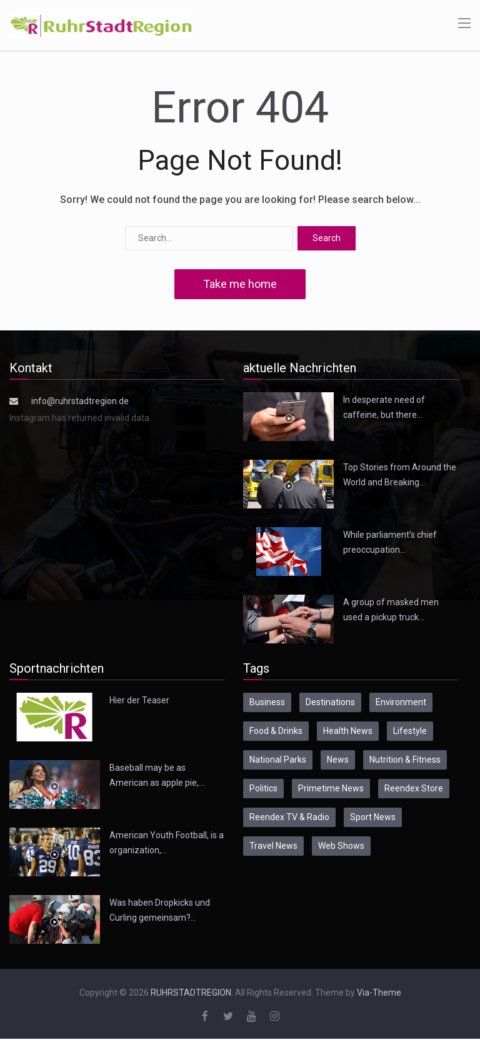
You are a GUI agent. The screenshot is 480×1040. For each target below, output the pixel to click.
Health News (347, 731)
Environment (401, 702)
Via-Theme (379, 993)
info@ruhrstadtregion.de (80, 401)
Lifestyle (410, 731)
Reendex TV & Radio (289, 817)
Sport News (373, 817)
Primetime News (331, 788)
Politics (263, 788)
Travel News (273, 846)
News (338, 760)
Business (267, 702)
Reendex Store (413, 788)
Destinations (330, 702)
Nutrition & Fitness (405, 760)
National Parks (277, 760)
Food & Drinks (275, 731)
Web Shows (341, 846)
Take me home (240, 283)
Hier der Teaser (139, 700)
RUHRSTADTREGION (191, 993)
